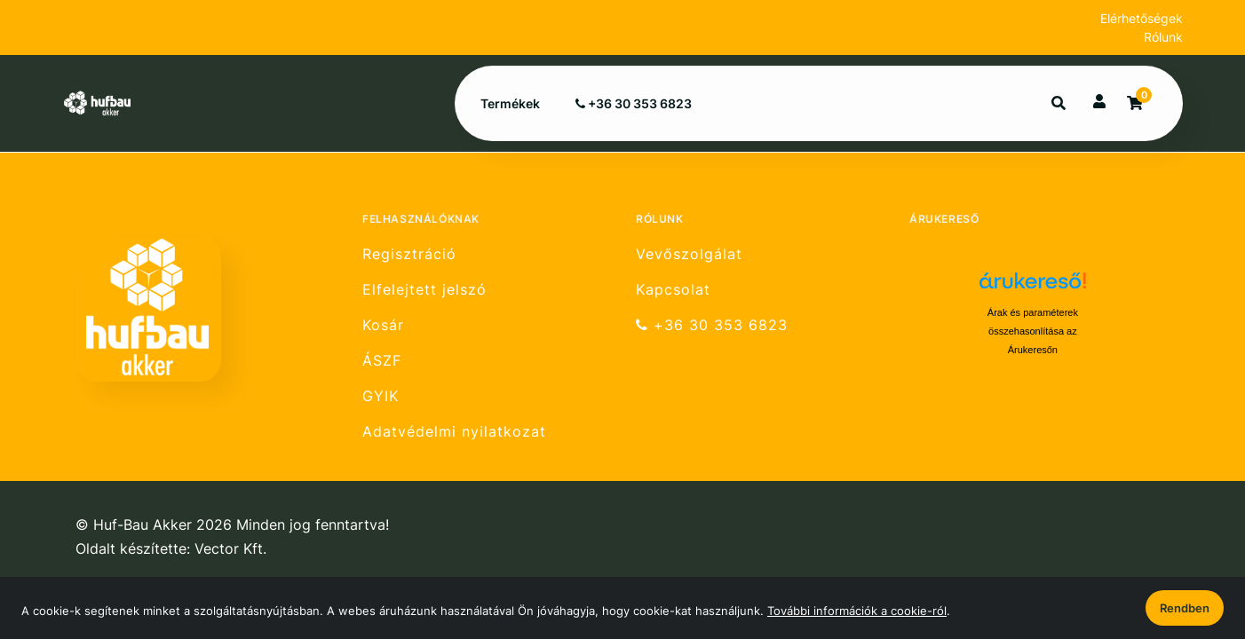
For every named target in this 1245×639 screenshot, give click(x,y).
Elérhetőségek (1141, 18)
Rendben (1184, 608)
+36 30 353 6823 (633, 103)
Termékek (510, 103)
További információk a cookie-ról (857, 611)
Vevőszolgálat (689, 254)
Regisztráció (409, 254)
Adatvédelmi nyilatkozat (454, 431)
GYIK (380, 396)
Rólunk (1163, 36)
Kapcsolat (673, 289)
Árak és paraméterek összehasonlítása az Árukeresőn (1032, 331)
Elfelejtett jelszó (424, 289)
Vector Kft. (230, 548)
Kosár (383, 325)
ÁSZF (381, 360)
